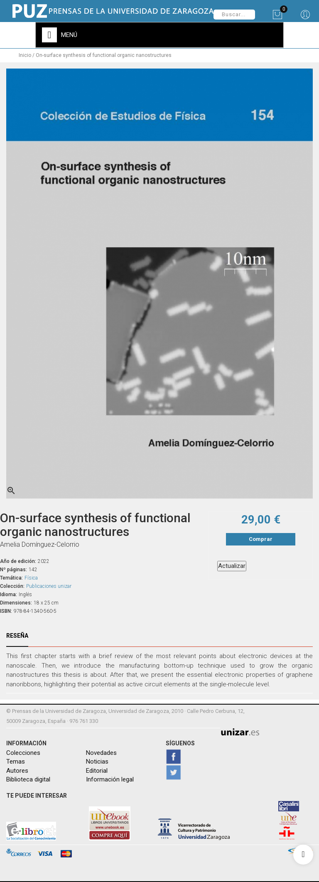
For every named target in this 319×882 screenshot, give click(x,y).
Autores (17, 770)
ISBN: (6, 611)
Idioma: (8, 594)
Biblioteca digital (28, 779)
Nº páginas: (13, 569)
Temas (15, 761)
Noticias (97, 761)
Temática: (11, 578)
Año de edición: (18, 561)
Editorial (97, 770)
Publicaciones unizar (48, 586)
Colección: (12, 586)
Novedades (101, 753)
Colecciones (23, 753)
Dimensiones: (16, 603)
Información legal (110, 779)
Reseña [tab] (17, 635)
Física (31, 578)
